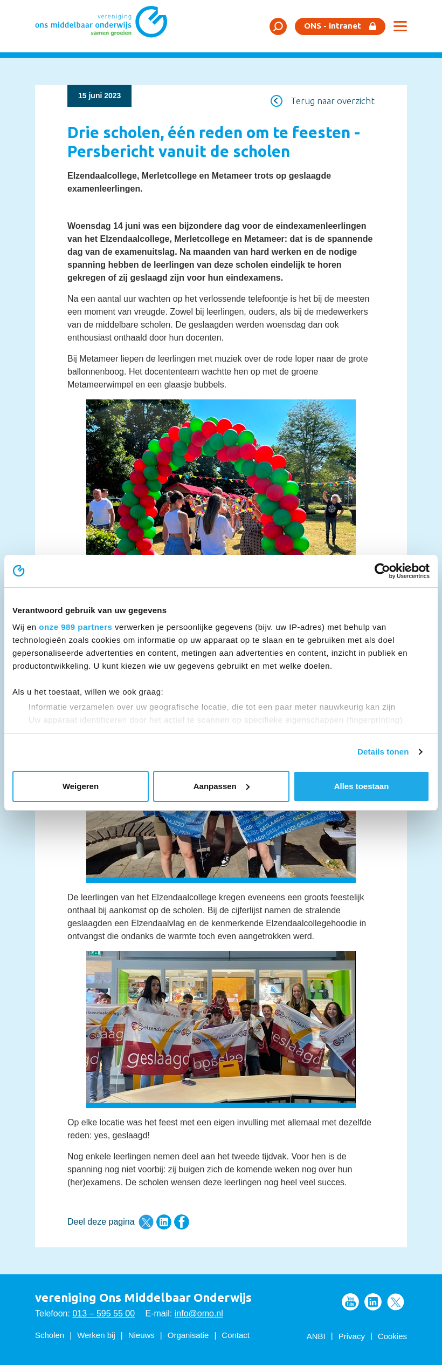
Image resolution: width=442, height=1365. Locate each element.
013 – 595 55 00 (103, 1313)
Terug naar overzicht (333, 101)
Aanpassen (222, 786)
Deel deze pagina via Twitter (146, 1222)
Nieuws (141, 1335)
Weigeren (81, 786)
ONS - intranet (332, 25)
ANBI (316, 1336)
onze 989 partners (75, 626)
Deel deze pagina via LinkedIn (163, 1222)
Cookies (392, 1336)
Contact (236, 1335)
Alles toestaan (361, 786)
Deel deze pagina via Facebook (181, 1222)
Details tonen (383, 751)
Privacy (352, 1336)
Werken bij (96, 1335)
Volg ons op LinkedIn (373, 1301)
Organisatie (188, 1335)
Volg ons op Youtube (350, 1301)
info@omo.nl (199, 1313)
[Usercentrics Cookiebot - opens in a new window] (382, 571)
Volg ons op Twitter (395, 1301)
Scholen (49, 1335)
